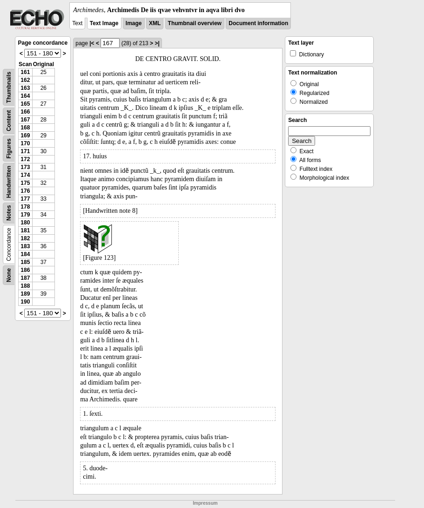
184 (25, 254)
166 (25, 111)
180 (25, 222)
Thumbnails (9, 87)
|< (91, 43)
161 (25, 72)
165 (25, 104)
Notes (9, 213)
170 (25, 143)
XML (155, 23)
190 (25, 301)
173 (25, 167)
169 (25, 135)
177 (25, 199)
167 (25, 119)
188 (25, 286)
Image (134, 23)
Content (9, 120)
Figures (9, 148)
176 (25, 191)
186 (25, 270)
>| (157, 43)
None (9, 275)
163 (25, 88)
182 (25, 238)
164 (25, 96)
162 (25, 80)
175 (25, 183)
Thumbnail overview (195, 23)
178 (25, 206)
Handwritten (9, 182)
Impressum (205, 503)
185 (25, 262)
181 (25, 230)
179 (25, 214)
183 (25, 246)
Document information (258, 23)
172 (25, 159)
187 (25, 278)
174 (25, 175)
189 (25, 294)
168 (25, 127)
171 (25, 151)
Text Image (104, 23)
